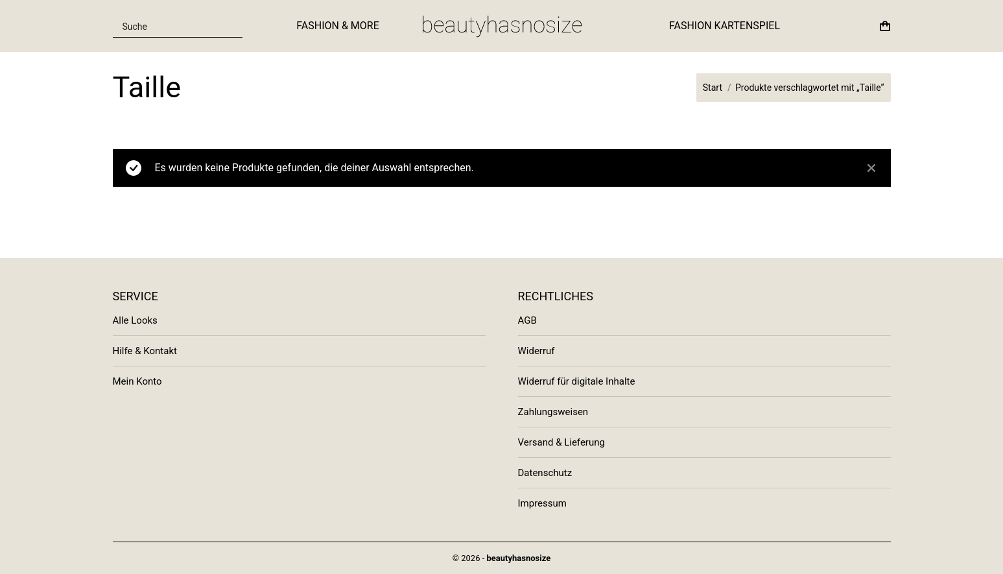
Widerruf (536, 351)
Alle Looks (135, 320)
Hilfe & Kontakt (145, 351)
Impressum (542, 503)
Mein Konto (137, 381)
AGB (527, 320)
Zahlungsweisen (553, 412)
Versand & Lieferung (561, 442)
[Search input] (170, 26)
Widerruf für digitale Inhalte (576, 381)
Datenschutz (545, 473)
